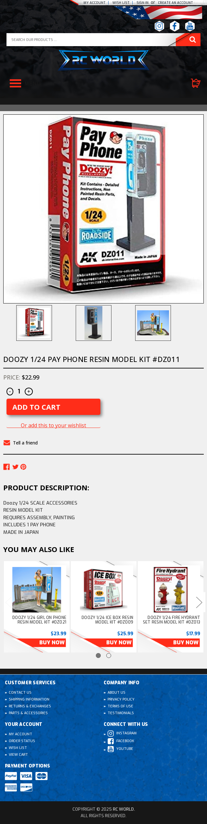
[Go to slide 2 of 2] (108, 655)
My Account (95, 3)
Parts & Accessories (28, 713)
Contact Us (20, 692)
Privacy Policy (121, 699)
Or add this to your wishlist (53, 425)
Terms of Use (120, 706)
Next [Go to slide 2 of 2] (198, 602)
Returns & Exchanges (30, 706)
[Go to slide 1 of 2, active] (98, 655)
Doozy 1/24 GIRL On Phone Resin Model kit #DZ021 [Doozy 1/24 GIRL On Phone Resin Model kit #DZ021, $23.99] (39, 620)
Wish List (18, 747)
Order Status (22, 741)
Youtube (120, 749)
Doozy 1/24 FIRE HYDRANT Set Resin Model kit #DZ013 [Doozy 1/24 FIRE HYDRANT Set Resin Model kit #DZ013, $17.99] (172, 620)
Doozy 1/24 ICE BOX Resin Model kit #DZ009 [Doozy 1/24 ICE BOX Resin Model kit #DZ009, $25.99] (107, 620)
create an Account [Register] (175, 3)
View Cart (18, 754)
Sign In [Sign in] (142, 3)
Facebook (121, 741)
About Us (116, 692)
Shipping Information (29, 699)
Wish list (121, 3)
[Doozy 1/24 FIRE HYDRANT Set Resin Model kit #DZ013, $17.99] (170, 589)
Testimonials (121, 713)
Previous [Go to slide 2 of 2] (8, 602)
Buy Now (52, 642)
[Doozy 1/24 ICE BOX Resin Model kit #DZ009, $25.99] (103, 589)
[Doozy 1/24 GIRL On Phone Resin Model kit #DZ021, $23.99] (36, 589)
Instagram (122, 733)
